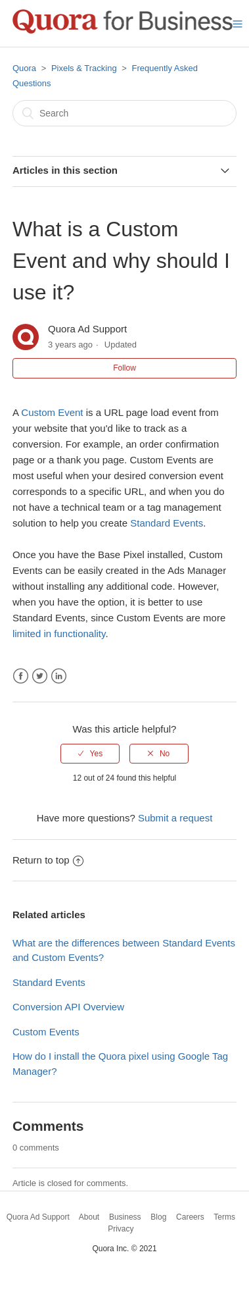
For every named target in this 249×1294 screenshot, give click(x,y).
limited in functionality (58, 633)
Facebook (20, 676)
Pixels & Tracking (84, 68)
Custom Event (52, 412)
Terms (224, 1217)
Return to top (47, 860)
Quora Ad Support (38, 1217)
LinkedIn (59, 676)
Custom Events (45, 1031)
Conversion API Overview (68, 1006)
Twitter (40, 676)
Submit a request (175, 817)
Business (125, 1217)
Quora (24, 68)
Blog (158, 1217)
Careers (190, 1217)
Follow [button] (124, 368)
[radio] (90, 753)
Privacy (120, 1228)
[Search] (124, 113)
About (89, 1217)
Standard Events (166, 523)
